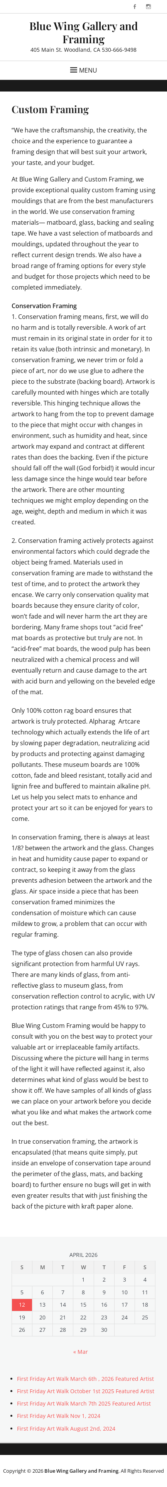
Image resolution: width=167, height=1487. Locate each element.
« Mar (80, 1351)
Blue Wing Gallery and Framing (83, 32)
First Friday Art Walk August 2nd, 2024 (66, 1428)
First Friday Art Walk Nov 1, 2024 (58, 1415)
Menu (88, 70)
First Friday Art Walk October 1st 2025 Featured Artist (85, 1391)
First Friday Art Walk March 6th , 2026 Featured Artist (85, 1378)
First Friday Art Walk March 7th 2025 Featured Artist (84, 1403)
